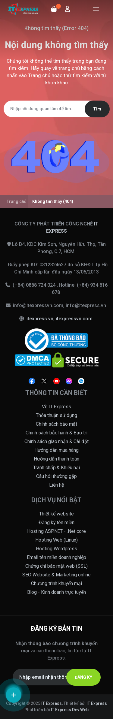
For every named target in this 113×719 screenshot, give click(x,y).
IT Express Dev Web (70, 709)
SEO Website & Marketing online (56, 575)
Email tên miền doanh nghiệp (56, 557)
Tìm (97, 109)
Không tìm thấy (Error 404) (56, 28)
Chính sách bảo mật (56, 424)
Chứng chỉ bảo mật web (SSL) (56, 566)
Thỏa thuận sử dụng (56, 415)
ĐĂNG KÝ (83, 677)
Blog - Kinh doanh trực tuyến (56, 592)
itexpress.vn (40, 319)
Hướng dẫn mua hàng (56, 450)
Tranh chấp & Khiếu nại (56, 467)
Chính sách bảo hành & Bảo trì (57, 433)
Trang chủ (39, 75)
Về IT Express (56, 406)
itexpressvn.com (74, 319)
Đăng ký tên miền (57, 522)
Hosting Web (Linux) (56, 540)
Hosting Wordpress (56, 548)
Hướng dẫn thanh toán (57, 459)
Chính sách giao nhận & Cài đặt (56, 441)
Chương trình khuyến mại (56, 583)
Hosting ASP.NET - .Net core (56, 531)
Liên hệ (56, 485)
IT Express (51, 703)
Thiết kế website (56, 514)
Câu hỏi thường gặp (56, 476)
